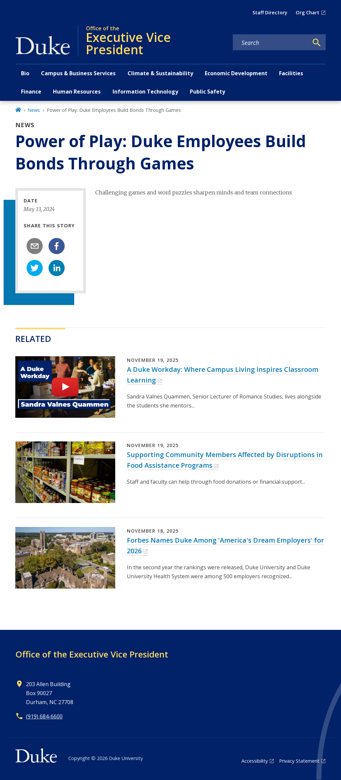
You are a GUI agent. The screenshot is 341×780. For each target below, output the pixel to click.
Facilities (291, 73)
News (34, 110)
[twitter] (34, 268)
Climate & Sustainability (160, 73)
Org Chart (307, 12)
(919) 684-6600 (44, 716)
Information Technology (145, 91)
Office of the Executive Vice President (91, 654)
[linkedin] (56, 268)
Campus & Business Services (78, 73)
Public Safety (207, 91)
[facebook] (56, 246)
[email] (34, 246)
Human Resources (77, 91)
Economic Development (236, 73)
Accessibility (254, 761)
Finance (31, 91)
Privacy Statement (299, 761)
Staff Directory (269, 12)
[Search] (316, 42)
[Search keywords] (270, 43)
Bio (25, 73)
